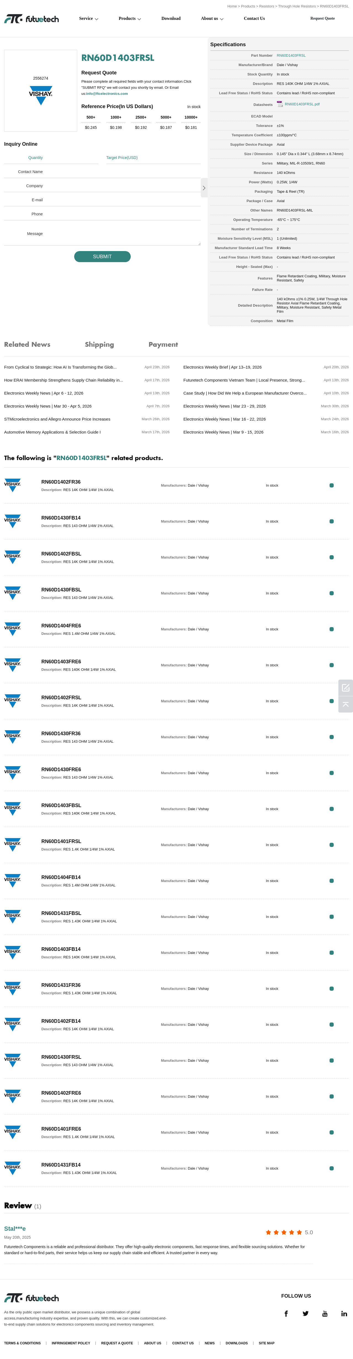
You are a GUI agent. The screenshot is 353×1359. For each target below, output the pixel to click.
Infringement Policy (71, 1343)
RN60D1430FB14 (61, 518)
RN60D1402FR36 (61, 482)
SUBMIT (102, 256)
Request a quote (117, 1343)
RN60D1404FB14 (61, 877)
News (210, 1343)
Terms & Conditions (22, 1343)
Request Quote (323, 18)
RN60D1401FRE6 (61, 1129)
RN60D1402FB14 (61, 1021)
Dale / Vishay (287, 65)
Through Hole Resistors (297, 6)
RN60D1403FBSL (61, 805)
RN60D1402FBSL (61, 554)
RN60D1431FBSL (61, 913)
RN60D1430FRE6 (61, 769)
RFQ (332, 485)
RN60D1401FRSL (61, 841)
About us (209, 18)
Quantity (35, 157)
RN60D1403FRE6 (61, 661)
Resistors (266, 6)
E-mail (37, 200)
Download (171, 18)
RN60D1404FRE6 (61, 625)
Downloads (237, 1343)
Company (34, 186)
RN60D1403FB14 (61, 949)
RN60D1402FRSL (61, 697)
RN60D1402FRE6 (61, 1093)
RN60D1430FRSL (61, 1057)
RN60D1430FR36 (61, 733)
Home (232, 6)
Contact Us (254, 18)
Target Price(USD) (122, 157)
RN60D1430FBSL (61, 590)
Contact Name (30, 171)
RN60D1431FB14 (61, 1165)
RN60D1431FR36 (61, 985)
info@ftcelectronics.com (107, 94)
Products (248, 6)
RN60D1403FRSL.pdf (302, 104)
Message (35, 233)
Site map (267, 1343)
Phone (37, 214)
